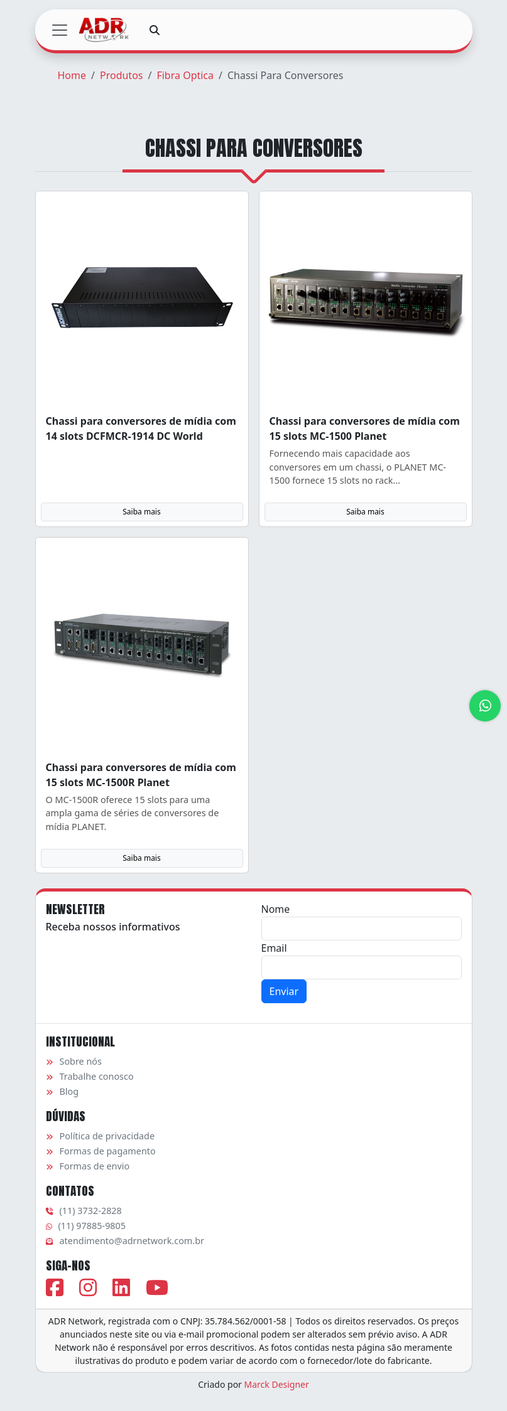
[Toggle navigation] (59, 30)
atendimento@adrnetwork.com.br (125, 1241)
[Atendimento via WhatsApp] (485, 705)
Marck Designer (276, 1384)
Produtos (121, 75)
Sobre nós (74, 1061)
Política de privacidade (100, 1136)
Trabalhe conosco (90, 1076)
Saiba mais (141, 511)
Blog (62, 1091)
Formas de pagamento (101, 1151)
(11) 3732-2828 (84, 1211)
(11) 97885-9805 (86, 1226)
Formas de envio (88, 1166)
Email (274, 948)
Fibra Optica (185, 75)
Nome (275, 909)
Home (72, 75)
